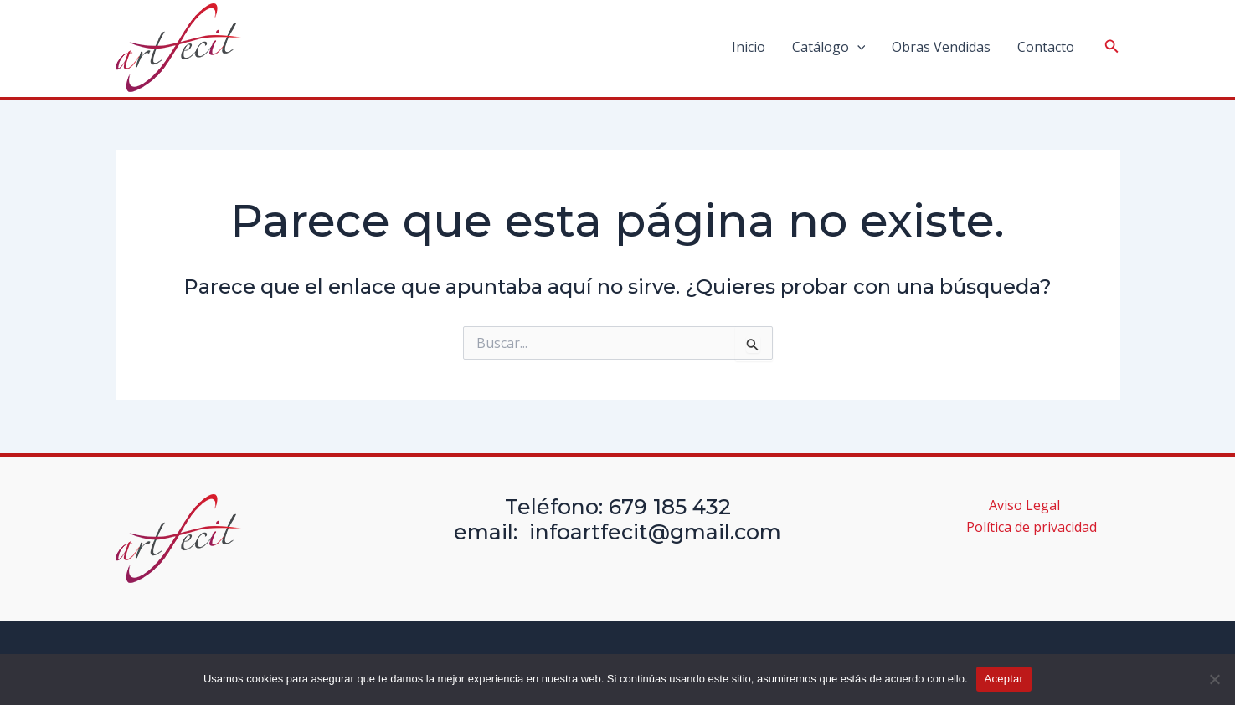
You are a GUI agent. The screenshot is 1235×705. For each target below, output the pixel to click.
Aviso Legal (1024, 505)
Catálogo (829, 46)
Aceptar (1004, 678)
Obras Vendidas (941, 47)
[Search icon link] (1111, 48)
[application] (857, 46)
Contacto (1045, 47)
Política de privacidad (1031, 527)
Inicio (748, 47)
